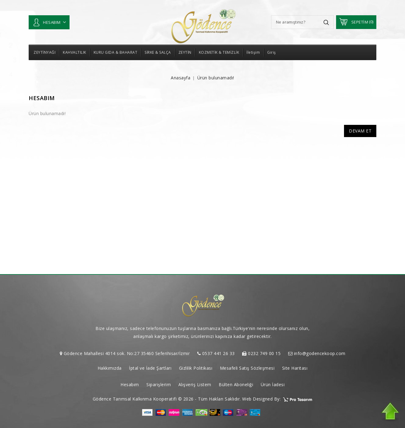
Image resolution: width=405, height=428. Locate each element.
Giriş (271, 52)
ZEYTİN (185, 52)
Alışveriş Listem (194, 384)
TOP (390, 412)
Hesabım (129, 384)
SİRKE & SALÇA (158, 52)
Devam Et (360, 131)
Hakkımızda (110, 368)
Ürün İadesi (273, 384)
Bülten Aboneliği (236, 384)
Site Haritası (295, 368)
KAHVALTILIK (74, 52)
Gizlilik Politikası (196, 368)
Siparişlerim (158, 384)
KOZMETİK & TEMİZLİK (219, 52)
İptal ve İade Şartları (150, 368)
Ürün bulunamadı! (215, 78)
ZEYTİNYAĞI (45, 52)
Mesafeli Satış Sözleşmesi (247, 368)
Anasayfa (180, 78)
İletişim (253, 52)
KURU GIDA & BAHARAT (116, 52)
